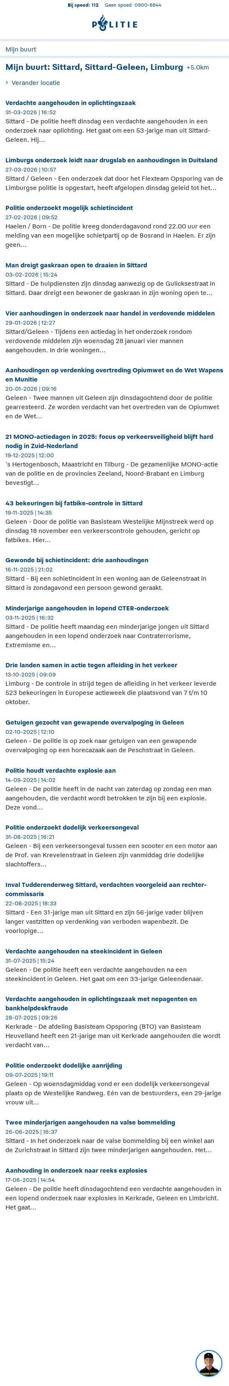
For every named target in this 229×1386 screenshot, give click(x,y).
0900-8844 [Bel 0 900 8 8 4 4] (148, 5)
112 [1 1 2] (95, 5)
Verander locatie (36, 83)
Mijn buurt (20, 49)
